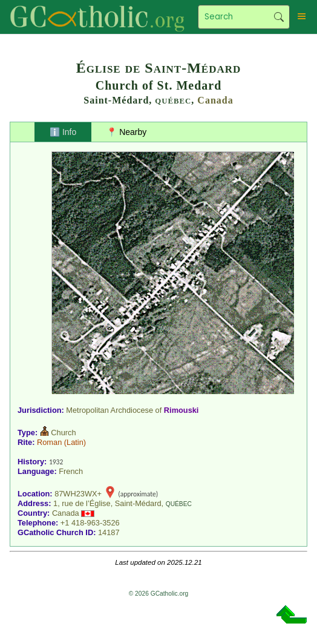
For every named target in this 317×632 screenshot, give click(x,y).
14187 (109, 532)
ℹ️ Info (63, 132)
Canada (215, 100)
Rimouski (181, 410)
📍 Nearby (126, 132)
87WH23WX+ (78, 493)
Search (278, 17)
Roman (49, 442)
